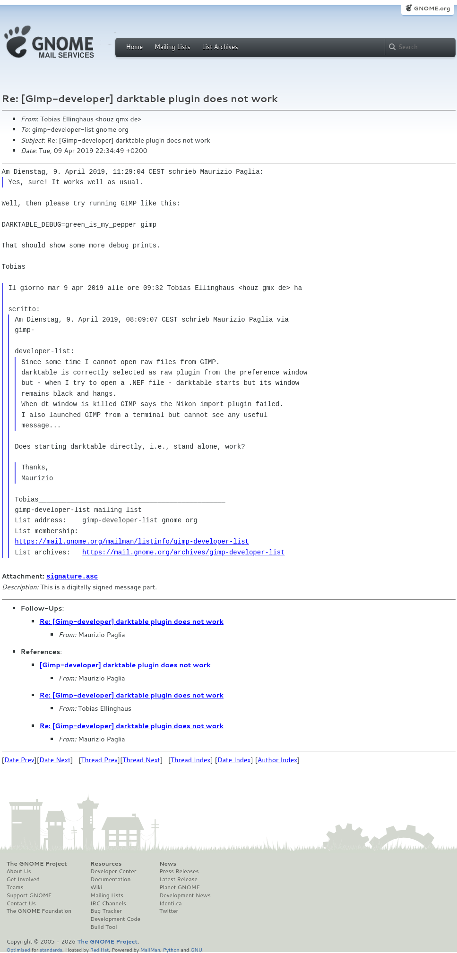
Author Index (277, 759)
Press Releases (178, 871)
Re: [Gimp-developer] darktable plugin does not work (132, 621)
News (167, 863)
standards (51, 949)
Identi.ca (170, 903)
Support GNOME (29, 895)
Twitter (168, 910)
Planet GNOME (179, 887)
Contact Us (21, 903)
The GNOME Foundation (39, 910)
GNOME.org (432, 8)
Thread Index (191, 759)
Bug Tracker (106, 910)
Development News (185, 895)
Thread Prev (99, 759)
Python (171, 949)
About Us (19, 871)
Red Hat (99, 949)
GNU (196, 949)
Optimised (18, 949)
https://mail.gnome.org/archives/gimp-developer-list (183, 552)
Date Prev (19, 759)
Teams (15, 887)
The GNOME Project (37, 863)
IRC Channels (108, 903)
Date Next (54, 759)
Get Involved (23, 879)
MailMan (150, 949)
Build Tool (103, 926)
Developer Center (113, 871)
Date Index (234, 759)
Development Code (115, 918)
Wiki (96, 887)
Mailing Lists (172, 47)
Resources (105, 863)
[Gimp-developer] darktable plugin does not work (125, 664)
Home (134, 47)
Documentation (110, 879)
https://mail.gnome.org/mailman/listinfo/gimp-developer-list (132, 541)
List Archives (220, 47)
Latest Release (178, 879)
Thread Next (141, 759)
